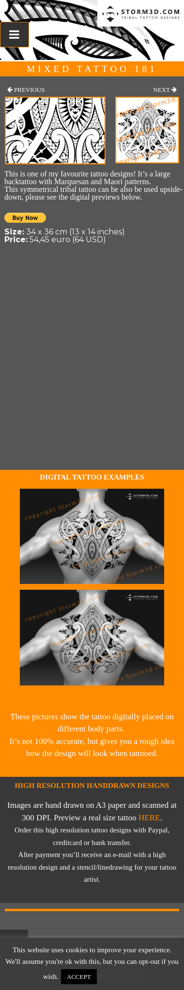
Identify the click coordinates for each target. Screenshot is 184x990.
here (149, 817)
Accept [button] (79, 976)
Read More (119, 976)
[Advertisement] (91, 374)
